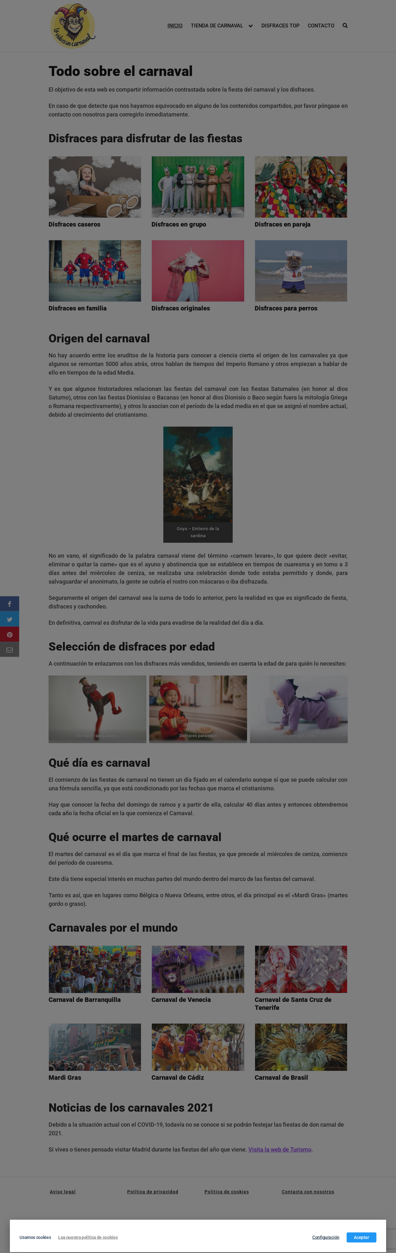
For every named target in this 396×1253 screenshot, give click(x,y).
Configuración (325, 1237)
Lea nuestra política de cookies (88, 1237)
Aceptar (361, 1237)
